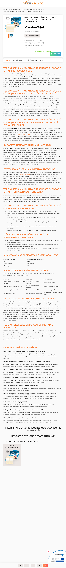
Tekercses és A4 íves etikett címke (34, 9)
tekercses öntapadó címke (26, 134)
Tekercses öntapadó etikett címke (13, 11)
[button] (7, 60)
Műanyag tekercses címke (34, 11)
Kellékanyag (16, 9)
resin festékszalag (24, 174)
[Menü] (45, 565)
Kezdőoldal (6, 9)
